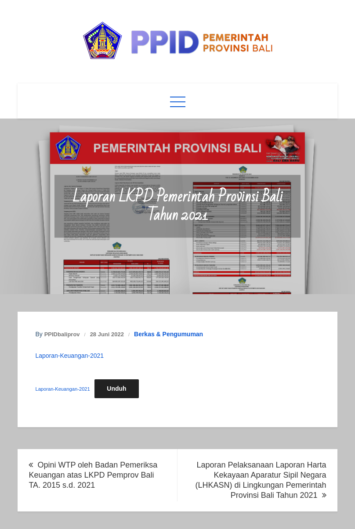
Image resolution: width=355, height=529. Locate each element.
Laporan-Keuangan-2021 (69, 355)
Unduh (116, 388)
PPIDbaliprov (62, 334)
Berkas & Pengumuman (168, 334)
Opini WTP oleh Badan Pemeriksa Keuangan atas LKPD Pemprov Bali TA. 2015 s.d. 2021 (93, 475)
